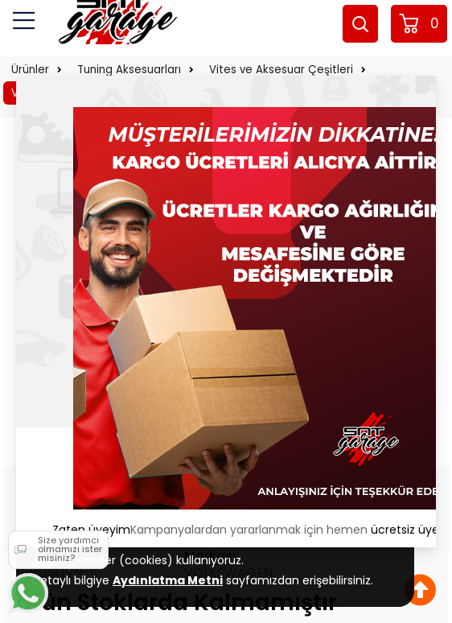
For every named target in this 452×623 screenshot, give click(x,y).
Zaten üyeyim (91, 530)
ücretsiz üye (405, 530)
